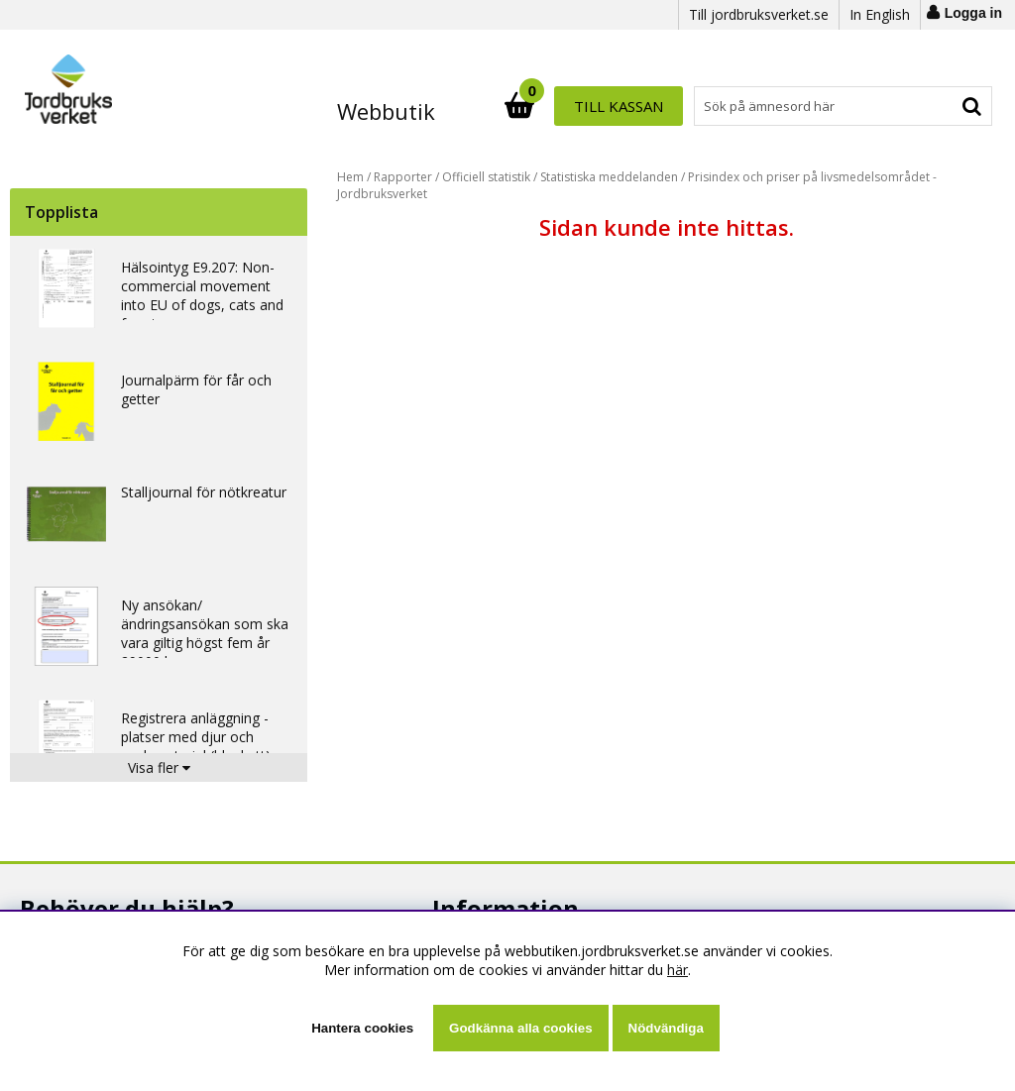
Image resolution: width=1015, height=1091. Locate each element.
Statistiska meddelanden (609, 176)
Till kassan (927, 106)
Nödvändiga (666, 1028)
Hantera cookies (362, 1028)
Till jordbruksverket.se (759, 14)
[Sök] (594, 106)
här (677, 969)
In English (879, 14)
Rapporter (403, 176)
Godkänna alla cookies (520, 1028)
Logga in (973, 13)
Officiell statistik (486, 176)
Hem (350, 176)
